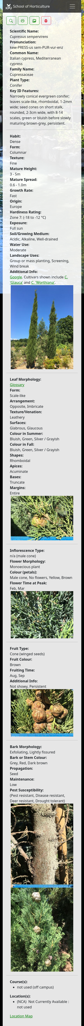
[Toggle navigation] (72, 6)
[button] (11, 20)
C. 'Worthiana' (42, 282)
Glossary (17, 384)
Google (16, 277)
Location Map (21, 1016)
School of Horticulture (27, 6)
